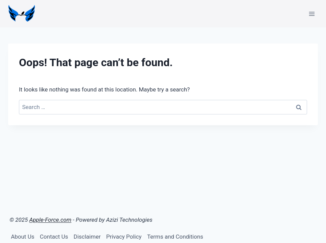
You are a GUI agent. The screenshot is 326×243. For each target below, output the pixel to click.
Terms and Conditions (175, 236)
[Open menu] (311, 13)
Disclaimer (87, 236)
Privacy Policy (124, 236)
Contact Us (54, 236)
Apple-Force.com (50, 219)
